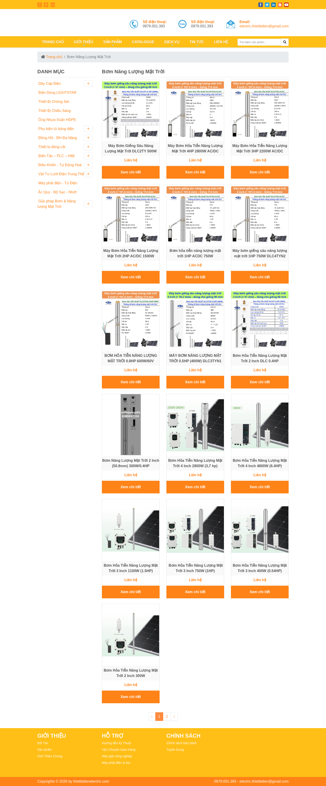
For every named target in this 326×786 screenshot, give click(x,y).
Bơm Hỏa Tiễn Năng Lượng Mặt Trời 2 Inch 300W (131, 673)
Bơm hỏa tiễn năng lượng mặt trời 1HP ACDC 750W (195, 253)
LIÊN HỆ (220, 42)
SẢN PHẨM (112, 43)
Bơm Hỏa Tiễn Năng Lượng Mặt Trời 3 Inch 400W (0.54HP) (260, 568)
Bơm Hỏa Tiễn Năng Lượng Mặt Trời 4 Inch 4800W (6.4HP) (260, 463)
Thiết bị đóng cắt (65, 147)
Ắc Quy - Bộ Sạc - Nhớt (56, 192)
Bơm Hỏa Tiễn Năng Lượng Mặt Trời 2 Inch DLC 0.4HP (260, 358)
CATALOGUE (142, 42)
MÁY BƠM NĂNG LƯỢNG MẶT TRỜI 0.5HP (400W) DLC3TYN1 (195, 358)
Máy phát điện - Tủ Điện (57, 183)
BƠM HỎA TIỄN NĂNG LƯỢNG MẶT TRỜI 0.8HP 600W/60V (131, 358)
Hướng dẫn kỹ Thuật (116, 743)
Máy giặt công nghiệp (117, 756)
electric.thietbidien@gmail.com (264, 26)
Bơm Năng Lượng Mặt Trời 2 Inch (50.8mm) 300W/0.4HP (130, 463)
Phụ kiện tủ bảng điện (65, 129)
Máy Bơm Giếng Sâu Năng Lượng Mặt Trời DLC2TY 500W (131, 148)
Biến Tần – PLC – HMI (65, 156)
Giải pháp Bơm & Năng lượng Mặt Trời (65, 203)
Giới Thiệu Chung (49, 756)
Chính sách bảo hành (181, 743)
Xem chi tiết (131, 172)
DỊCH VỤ (171, 43)
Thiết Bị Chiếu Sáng (54, 111)
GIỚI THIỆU (83, 43)
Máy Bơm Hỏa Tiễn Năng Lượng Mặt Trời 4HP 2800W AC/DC (195, 148)
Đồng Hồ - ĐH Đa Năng (65, 138)
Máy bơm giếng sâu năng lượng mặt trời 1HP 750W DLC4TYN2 (260, 253)
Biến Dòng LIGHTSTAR (56, 93)
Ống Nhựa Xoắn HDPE (56, 120)
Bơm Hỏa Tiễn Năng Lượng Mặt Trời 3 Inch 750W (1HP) (195, 568)
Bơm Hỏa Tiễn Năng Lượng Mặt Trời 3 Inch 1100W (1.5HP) (131, 568)
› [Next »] (174, 716)
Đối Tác (42, 743)
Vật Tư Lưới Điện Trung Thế (65, 174)
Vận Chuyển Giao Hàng (118, 749)
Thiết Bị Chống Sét (53, 102)
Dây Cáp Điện (65, 83)
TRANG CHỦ (52, 42)
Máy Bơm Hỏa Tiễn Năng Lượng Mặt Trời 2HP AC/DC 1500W (130, 253)
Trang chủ (54, 57)
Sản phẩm (44, 749)
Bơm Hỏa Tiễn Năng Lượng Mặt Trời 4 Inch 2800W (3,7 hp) (195, 463)
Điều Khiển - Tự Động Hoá (65, 165)
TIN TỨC (196, 43)
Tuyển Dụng (175, 749)
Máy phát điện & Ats (116, 763)
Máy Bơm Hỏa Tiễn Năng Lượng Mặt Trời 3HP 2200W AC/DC (259, 148)
